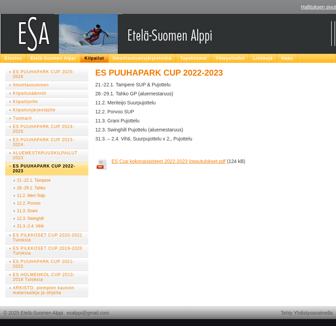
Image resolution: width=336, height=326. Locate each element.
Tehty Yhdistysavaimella (307, 313)
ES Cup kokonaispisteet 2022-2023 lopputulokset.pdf (169, 161)
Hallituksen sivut (318, 7)
